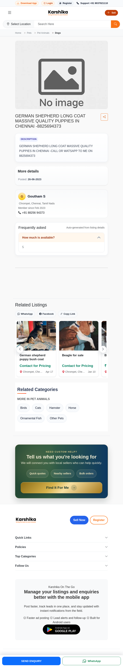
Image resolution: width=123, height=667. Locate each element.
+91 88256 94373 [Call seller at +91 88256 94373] (31, 213)
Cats (38, 407)
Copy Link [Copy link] (67, 314)
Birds (23, 407)
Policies (61, 547)
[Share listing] (104, 117)
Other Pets (56, 418)
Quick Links (61, 537)
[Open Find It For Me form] (61, 471)
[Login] (47, 3)
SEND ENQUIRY (31, 661)
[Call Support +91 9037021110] (92, 3)
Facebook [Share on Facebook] (46, 314)
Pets (29, 33)
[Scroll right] (103, 349)
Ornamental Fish (31, 418)
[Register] (66, 3)
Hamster (54, 407)
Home (18, 33)
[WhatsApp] (91, 661)
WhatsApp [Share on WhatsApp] (25, 314)
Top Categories (61, 556)
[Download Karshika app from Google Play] (26, 3)
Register (99, 520)
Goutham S (36, 196)
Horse (72, 407)
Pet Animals (43, 33)
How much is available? (38, 237)
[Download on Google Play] (61, 629)
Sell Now (79, 520)
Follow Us (61, 565)
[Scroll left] (20, 349)
